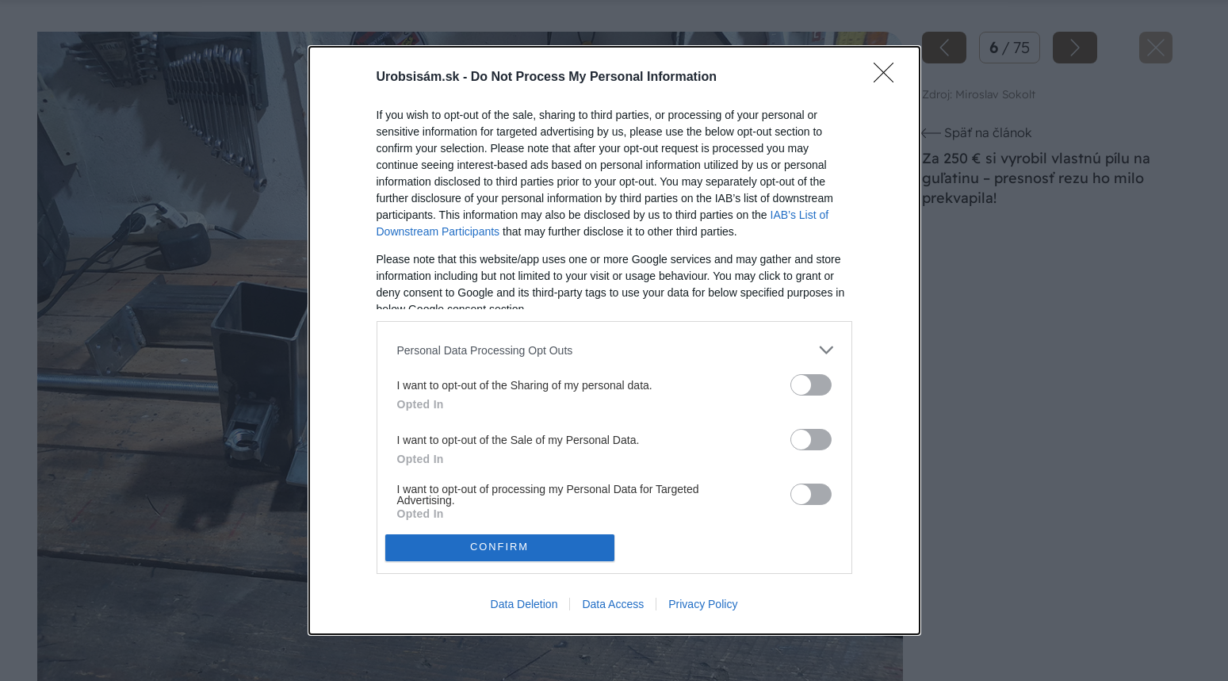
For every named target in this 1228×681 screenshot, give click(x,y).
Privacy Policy (702, 604)
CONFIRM (500, 547)
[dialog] (614, 340)
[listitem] (614, 350)
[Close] (889, 78)
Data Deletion (524, 604)
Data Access (613, 604)
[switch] (811, 385)
